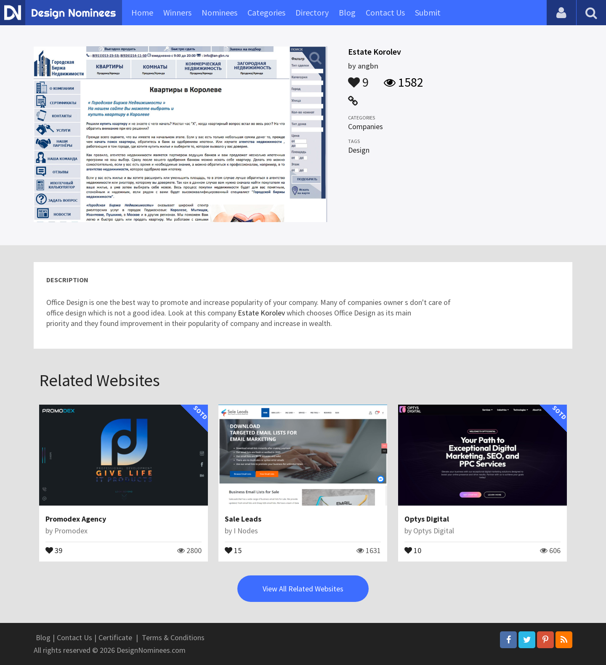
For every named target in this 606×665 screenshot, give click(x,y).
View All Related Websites (303, 588)
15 (233, 550)
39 (53, 550)
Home (142, 12)
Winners (177, 12)
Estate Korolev (261, 313)
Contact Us (385, 12)
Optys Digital (426, 519)
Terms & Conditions (173, 637)
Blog (347, 12)
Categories (266, 12)
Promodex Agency (75, 519)
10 (412, 550)
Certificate (115, 637)
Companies (365, 126)
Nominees (219, 12)
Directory (312, 12)
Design (358, 150)
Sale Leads (243, 519)
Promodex (71, 530)
